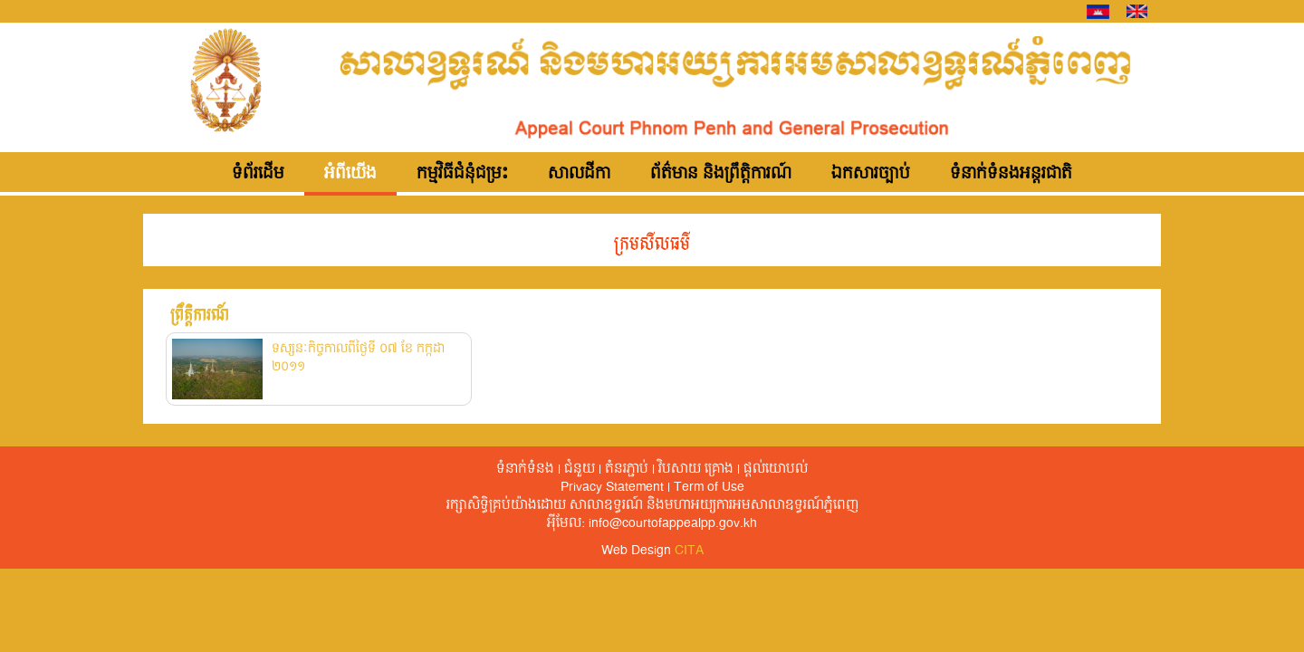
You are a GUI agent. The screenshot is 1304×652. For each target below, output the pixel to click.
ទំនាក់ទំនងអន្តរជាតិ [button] (1011, 173)
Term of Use (709, 487)
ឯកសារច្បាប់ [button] (870, 173)
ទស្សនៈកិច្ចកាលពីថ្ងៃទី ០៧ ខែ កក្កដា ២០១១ (358, 358)
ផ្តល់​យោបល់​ (775, 469)
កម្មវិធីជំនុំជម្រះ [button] (462, 173)
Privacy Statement (612, 487)
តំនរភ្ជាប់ (626, 469)
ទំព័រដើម (258, 173)
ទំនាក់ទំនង (525, 469)
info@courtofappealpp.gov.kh (673, 523)
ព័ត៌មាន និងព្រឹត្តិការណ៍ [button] (720, 173)
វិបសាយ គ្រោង (696, 469)
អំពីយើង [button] (350, 173)
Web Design (652, 550)
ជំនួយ (579, 469)
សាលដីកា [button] (579, 173)
